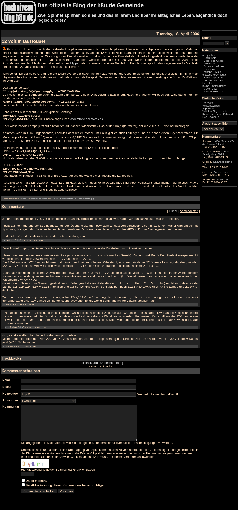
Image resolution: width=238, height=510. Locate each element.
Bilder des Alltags (214, 60)
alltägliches (208, 55)
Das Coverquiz (210, 116)
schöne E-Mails (212, 72)
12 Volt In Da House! (23, 41)
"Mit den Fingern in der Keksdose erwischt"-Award (217, 112)
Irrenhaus (209, 63)
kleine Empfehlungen (214, 85)
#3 (4, 346)
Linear (173, 211)
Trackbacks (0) (86, 198)
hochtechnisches (38, 198)
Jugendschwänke (214, 66)
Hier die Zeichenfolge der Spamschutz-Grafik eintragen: (58, 476)
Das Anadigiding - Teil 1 (215, 153)
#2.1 (7, 327)
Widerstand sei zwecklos (86, 119)
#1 (4, 240)
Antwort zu (10, 400)
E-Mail (6, 386)
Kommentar (10, 406)
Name (6, 380)
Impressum (208, 108)
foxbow (23, 198)
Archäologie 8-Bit (213, 77)
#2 (4, 304)
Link (18, 240)
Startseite (208, 102)
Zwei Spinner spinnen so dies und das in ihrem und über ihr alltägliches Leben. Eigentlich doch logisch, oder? (132, 18)
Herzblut (207, 83)
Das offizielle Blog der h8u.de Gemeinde (90, 5)
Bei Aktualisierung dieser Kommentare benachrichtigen (65, 492)
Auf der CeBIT (222, 172)
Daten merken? (36, 488)
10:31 (55, 198)
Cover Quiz (210, 88)
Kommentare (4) (68, 198)
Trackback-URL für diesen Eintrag (100, 363)
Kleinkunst (210, 69)
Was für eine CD (213, 91)
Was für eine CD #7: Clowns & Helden (218, 142)
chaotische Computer (214, 74)
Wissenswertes (211, 105)
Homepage (10, 393)
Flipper (74, 63)
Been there (210, 58)
